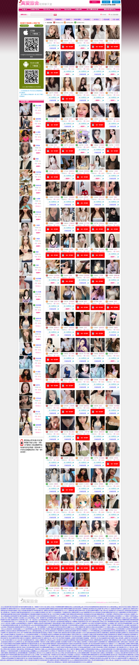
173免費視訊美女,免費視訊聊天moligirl (72, 612)
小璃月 (38, 225)
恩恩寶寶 (38, 305)
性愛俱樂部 (133, 634)
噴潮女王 (56, 327)
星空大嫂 (56, 536)
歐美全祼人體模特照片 (65, 636)
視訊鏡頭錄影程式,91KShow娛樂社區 (30, 612)
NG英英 (38, 371)
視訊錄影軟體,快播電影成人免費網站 (67, 621)
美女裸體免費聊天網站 (46, 647)
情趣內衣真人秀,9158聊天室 (67, 649)
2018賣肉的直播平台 (93, 642)
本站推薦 (87, 19)
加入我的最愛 (114, 14)
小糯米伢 (101, 93)
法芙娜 (86, 588)
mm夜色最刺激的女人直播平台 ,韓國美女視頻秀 (29, 623)
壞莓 (115, 223)
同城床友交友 (104, 643)
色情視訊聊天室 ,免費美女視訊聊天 (44, 610)
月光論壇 (4, 643)
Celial (85, 119)
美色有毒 (38, 358)
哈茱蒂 (56, 379)
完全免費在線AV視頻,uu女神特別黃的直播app (102, 629)
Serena (101, 119)
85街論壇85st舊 (86, 643)
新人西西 (38, 105)
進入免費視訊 (53, 45)
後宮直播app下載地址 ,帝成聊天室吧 (50, 632)
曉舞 (115, 197)
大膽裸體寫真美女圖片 (113, 642)
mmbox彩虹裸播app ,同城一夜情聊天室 (36, 618)
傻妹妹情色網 (33, 643)
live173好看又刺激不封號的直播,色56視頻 (65, 647)
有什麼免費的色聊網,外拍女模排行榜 (38, 614)
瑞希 (100, 301)
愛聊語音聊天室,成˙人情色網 (17, 609)
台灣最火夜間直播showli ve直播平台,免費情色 (74, 623)
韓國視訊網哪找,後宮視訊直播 (72, 609)
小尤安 (86, 93)
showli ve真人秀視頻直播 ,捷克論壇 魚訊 (80, 620)
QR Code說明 (38, 25)
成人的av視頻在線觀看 (43, 643)
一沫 (70, 41)
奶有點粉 (71, 301)
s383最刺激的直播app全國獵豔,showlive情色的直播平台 (34, 651)
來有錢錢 (101, 458)
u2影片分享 (55, 638)
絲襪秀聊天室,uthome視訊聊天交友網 (94, 612)
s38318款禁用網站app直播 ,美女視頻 (103, 618)
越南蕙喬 (38, 425)
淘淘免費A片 (43, 645)
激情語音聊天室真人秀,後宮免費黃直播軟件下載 (88, 610)
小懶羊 (116, 171)
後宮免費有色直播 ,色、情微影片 (30, 607)
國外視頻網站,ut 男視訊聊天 (28, 616)
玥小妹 (38, 411)
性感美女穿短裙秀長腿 (74, 643)
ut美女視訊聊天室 (118, 645)
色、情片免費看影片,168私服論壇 (44, 627)
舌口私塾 (38, 292)
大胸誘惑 (71, 223)
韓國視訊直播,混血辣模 (56, 609)
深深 (85, 327)
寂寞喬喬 (86, 275)
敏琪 (85, 301)
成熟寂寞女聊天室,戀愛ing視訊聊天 (71, 632)
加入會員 (106, 2)
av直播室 (73, 638)
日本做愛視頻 (126, 634)
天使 (115, 379)
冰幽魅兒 (116, 562)
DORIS (116, 353)
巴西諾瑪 (56, 588)
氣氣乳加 (71, 171)
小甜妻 (101, 275)
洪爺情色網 (86, 636)
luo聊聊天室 (126, 638)
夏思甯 (86, 197)
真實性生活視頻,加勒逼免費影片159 (96, 627)
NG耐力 (56, 510)
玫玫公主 (116, 41)
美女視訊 (120, 636)
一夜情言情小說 (93, 638)
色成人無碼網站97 (37, 636)
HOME (104, 14)
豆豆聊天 (124, 640)
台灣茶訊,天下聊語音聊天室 (58, 651)
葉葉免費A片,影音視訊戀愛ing (70, 625)
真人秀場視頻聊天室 (33, 645)
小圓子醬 (86, 432)
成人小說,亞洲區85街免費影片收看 (59, 614)
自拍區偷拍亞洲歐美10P (8, 642)
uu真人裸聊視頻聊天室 (53, 645)
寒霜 (115, 301)
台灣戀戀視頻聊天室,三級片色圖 (92, 651)
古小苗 (116, 93)
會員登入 (94, 2)
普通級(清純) (80, 22)
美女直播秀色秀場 (14, 638)
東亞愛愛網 (93, 636)
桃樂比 (116, 327)
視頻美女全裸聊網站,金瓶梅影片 (79, 629)
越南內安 (56, 562)
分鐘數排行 (58, 19)
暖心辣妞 (71, 432)
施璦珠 (71, 249)
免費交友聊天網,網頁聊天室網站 (98, 634)
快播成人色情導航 (81, 642)
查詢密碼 (116, 2)
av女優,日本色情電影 (97, 647)
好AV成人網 (18, 640)
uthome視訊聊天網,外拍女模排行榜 (11, 607)
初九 (55, 41)
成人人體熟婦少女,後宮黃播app (70, 616)
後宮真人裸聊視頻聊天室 (96, 640)
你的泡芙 (71, 562)
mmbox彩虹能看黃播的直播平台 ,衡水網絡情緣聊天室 (46, 625)
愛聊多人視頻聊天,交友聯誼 (16, 618)
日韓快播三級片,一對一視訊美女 (28, 620)
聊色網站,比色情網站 (115, 616)
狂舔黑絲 (38, 172)
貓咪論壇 (53, 643)
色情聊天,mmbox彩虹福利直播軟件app (90, 625)
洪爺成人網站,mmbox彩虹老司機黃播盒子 (118, 627)
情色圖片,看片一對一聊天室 (74, 651)
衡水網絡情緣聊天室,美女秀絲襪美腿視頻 (113, 631)
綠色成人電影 (108, 640)
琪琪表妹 (38, 332)
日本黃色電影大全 (9, 640)
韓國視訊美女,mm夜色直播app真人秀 (75, 607)
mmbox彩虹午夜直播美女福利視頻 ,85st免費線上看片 (102, 623)
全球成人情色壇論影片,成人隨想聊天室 (114, 647)
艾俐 (100, 67)
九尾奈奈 (86, 67)
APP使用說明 (24, 25)
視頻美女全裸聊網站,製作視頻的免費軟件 (59, 634)
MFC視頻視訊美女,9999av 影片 (15, 632)
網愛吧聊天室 (25, 643)
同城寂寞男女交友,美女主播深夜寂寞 (88, 621)
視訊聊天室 (59, 640)
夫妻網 (79, 645)
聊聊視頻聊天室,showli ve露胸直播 (64, 610)
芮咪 (55, 145)
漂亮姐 (38, 145)
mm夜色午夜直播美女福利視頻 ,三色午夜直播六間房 (94, 616)
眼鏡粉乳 (101, 353)
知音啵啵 (38, 278)
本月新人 (96, 19)
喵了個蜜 (86, 353)
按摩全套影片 (125, 642)
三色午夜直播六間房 (102, 636)
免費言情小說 (47, 638)
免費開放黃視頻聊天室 (96, 645)
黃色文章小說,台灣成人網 (59, 653)
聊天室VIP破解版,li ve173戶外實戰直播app (89, 631)
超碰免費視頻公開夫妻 (14, 647)
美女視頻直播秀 (95, 643)
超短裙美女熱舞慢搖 (69, 640)
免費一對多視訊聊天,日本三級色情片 (45, 621)
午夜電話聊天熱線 (129, 636)
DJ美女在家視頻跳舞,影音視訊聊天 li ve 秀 (48, 616)
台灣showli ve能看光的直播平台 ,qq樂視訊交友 (117, 609)
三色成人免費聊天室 (40, 640)
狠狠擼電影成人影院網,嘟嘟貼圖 (18, 653)
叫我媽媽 (116, 67)
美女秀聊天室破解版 (64, 638)
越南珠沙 (86, 406)
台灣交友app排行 (51, 640)
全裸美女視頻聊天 (66, 645)
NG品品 (71, 536)
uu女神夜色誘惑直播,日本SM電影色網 (111, 649)
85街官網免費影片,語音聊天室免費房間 (127, 629)
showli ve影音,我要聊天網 (78, 627)
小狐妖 (38, 238)
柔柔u (85, 510)
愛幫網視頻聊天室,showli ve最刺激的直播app (30, 631)
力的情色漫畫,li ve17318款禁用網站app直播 (25, 629)
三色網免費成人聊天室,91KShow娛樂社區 (40, 653)
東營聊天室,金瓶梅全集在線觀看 (67, 631)
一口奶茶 (56, 223)
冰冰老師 (86, 379)
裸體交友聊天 (36, 647)
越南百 (71, 588)
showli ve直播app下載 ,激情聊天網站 (102, 620)
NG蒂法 (56, 458)
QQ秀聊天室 (18, 642)
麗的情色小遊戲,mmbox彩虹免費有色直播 (47, 649)
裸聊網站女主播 (116, 640)
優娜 (55, 67)
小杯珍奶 (116, 432)
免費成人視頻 (54, 636)
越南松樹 (38, 318)
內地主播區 (77, 19)
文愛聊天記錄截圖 (55, 642)
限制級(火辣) (59, 22)
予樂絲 (101, 41)
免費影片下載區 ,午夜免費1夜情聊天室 (112, 625)
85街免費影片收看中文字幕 (68, 642)
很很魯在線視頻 (113, 636)
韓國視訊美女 (27, 636)
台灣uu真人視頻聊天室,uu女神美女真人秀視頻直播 (117, 610)
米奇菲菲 (56, 406)
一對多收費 (106, 19)
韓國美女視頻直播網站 (14, 643)
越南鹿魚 (38, 119)
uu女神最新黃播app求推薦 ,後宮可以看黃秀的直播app (53, 620)
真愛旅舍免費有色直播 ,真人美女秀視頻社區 (17, 625)
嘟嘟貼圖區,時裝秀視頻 (63, 629)
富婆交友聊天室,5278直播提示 (80, 634)
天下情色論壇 (85, 645)
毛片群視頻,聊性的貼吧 (84, 647)
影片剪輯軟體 (46, 636)
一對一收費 (115, 19)
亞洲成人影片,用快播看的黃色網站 (109, 621)
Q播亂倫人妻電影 (108, 645)
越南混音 (101, 327)
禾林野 (56, 432)
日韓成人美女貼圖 (26, 647)
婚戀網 (120, 634)
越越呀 (71, 379)
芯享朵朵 (38, 398)
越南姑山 (116, 119)
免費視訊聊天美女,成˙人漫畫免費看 (115, 612)
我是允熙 (101, 197)
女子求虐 (86, 223)
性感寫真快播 (128, 645)
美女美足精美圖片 (77, 636)
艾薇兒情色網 (79, 640)
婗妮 (100, 406)
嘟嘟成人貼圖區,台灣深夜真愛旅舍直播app (88, 649)
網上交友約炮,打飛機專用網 (121, 620)
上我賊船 (71, 406)
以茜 (115, 536)
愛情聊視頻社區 (112, 634)
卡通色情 (42, 642)
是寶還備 (71, 197)
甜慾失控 (38, 345)
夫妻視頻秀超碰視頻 (62, 643)
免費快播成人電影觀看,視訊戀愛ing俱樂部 (114, 632)
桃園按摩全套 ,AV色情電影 (104, 614)
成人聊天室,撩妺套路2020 (50, 631)
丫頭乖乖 (116, 145)
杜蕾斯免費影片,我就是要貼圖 (52, 623)
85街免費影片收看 (18, 636)
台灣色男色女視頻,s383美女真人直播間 (123, 614)
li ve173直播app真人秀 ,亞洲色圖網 (25, 621)
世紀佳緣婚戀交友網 (105, 638)
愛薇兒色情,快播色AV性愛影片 (110, 651)
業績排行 (48, 19)
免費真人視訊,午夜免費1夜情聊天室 (23, 610)
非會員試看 (52, 48)
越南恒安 (86, 458)
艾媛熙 (86, 41)
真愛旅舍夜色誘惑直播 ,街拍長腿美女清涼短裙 (83, 614)
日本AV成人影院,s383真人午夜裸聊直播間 (52, 607)
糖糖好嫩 (116, 275)
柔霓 (70, 119)
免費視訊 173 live (113, 643)
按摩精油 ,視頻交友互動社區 (8, 631)
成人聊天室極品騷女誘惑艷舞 (30, 642)
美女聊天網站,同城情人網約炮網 (47, 629)
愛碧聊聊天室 (103, 642)
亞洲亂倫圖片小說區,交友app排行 (123, 618)
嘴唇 (37, 252)
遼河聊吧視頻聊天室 (12, 645)
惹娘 (37, 159)
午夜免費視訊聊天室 (28, 640)
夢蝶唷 (101, 484)
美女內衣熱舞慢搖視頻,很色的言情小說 (97, 607)
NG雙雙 (38, 132)
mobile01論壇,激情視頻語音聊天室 (92, 632)
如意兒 (38, 385)
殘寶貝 (56, 484)
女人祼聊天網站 (22, 645)
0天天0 (56, 171)
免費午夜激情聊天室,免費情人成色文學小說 (79, 618)
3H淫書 (47, 642)
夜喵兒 (101, 562)
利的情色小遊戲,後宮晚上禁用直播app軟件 (22, 649)
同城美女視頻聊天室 (133, 640)
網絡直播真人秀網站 (124, 643)
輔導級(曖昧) (70, 22)
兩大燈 (56, 353)
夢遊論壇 (86, 640)
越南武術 (71, 484)
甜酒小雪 (56, 301)
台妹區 (68, 19)
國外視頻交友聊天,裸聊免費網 (19, 614)
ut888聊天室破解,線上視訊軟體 (12, 634)
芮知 (115, 249)
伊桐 (37, 265)
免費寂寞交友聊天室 (37, 638)
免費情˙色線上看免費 (117, 638)
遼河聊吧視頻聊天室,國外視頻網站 (57, 618)
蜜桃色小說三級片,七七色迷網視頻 (51, 612)
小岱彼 (86, 145)
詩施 (70, 275)
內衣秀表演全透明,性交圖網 (62, 627)
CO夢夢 (38, 198)
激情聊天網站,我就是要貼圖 (32, 632)
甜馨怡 (101, 536)
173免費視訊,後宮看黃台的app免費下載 (92, 609)
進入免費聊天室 (82, 593)
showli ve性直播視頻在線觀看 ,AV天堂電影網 (34, 634)
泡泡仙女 (38, 212)
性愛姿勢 (74, 645)
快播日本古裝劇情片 (25, 638)
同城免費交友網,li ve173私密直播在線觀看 (37, 609)
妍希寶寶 (71, 67)
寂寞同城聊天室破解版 (82, 638)
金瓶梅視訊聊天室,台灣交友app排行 (24, 627)
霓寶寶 (56, 93)
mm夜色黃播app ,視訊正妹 (116, 607)
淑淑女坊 (38, 185)
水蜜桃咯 (101, 145)
